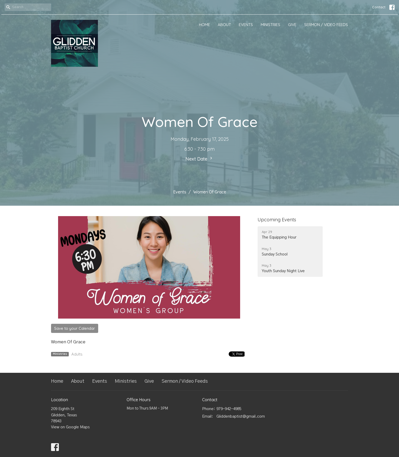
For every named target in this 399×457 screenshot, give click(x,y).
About (224, 24)
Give (292, 24)
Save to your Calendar (74, 328)
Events (246, 24)
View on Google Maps (70, 427)
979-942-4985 (228, 409)
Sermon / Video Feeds (326, 24)
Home (204, 24)
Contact (378, 7)
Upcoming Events (277, 220)
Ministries (270, 24)
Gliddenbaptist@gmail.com (240, 416)
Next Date (199, 159)
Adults (77, 354)
